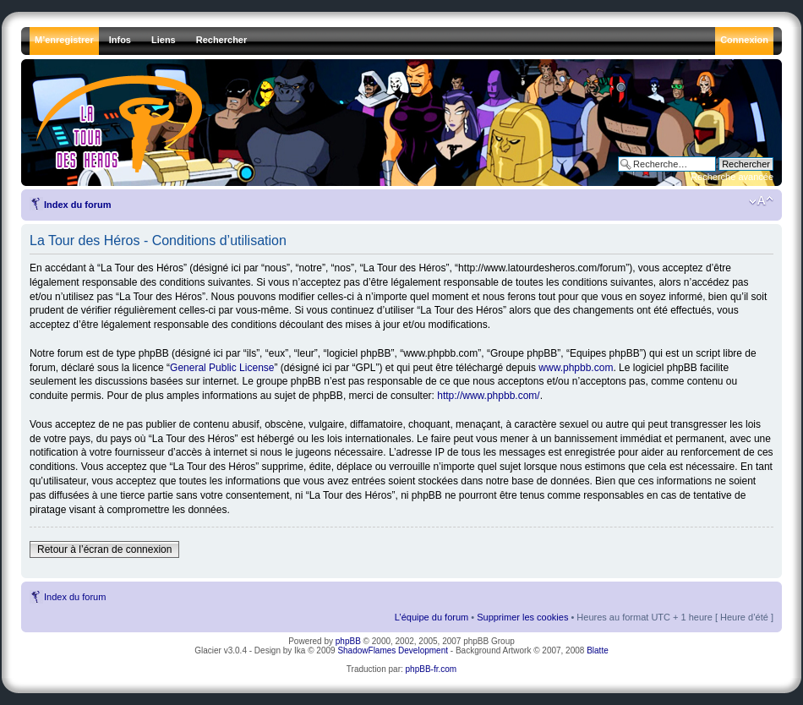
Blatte (598, 650)
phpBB (348, 641)
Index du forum (77, 204)
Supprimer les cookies (522, 617)
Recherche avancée (732, 177)
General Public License (222, 368)
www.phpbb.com (575, 368)
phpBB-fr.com (431, 669)
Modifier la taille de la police (761, 201)
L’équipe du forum (431, 617)
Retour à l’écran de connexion (104, 549)
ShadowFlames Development (392, 650)
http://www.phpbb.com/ (488, 396)
